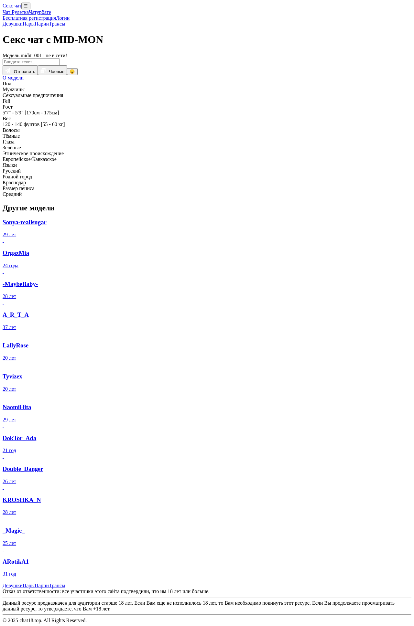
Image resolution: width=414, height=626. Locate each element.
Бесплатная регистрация (29, 18)
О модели (13, 77)
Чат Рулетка (16, 12)
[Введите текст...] (31, 61)
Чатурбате (40, 12)
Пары (29, 24)
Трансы (57, 24)
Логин (63, 18)
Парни (42, 24)
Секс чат (12, 5)
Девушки (13, 24)
